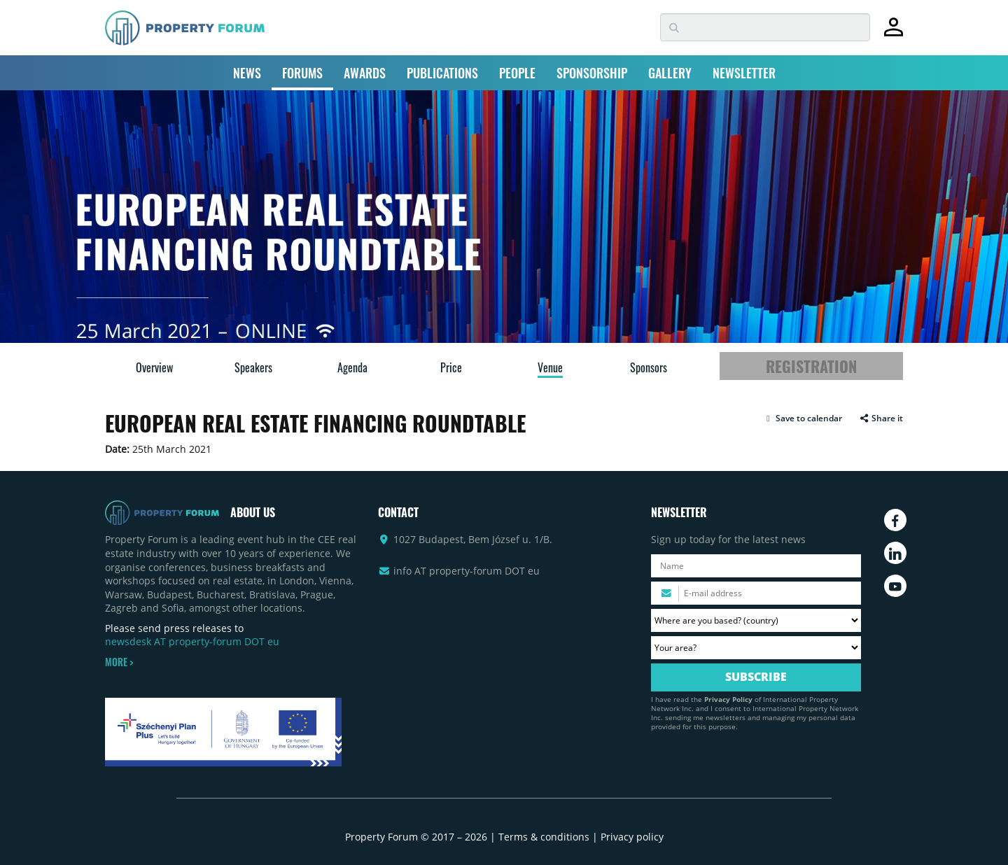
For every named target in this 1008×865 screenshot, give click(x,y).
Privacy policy (632, 836)
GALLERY (670, 73)
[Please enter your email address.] (756, 593)
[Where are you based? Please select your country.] (756, 620)
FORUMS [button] (302, 73)
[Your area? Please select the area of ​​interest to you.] (756, 647)
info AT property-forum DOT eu (466, 570)
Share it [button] (881, 418)
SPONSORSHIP (591, 73)
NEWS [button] (247, 73)
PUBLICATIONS (442, 73)
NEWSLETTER (744, 73)
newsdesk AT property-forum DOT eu (192, 641)
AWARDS (365, 73)
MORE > (119, 662)
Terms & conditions (543, 836)
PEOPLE (517, 73)
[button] (802, 418)
